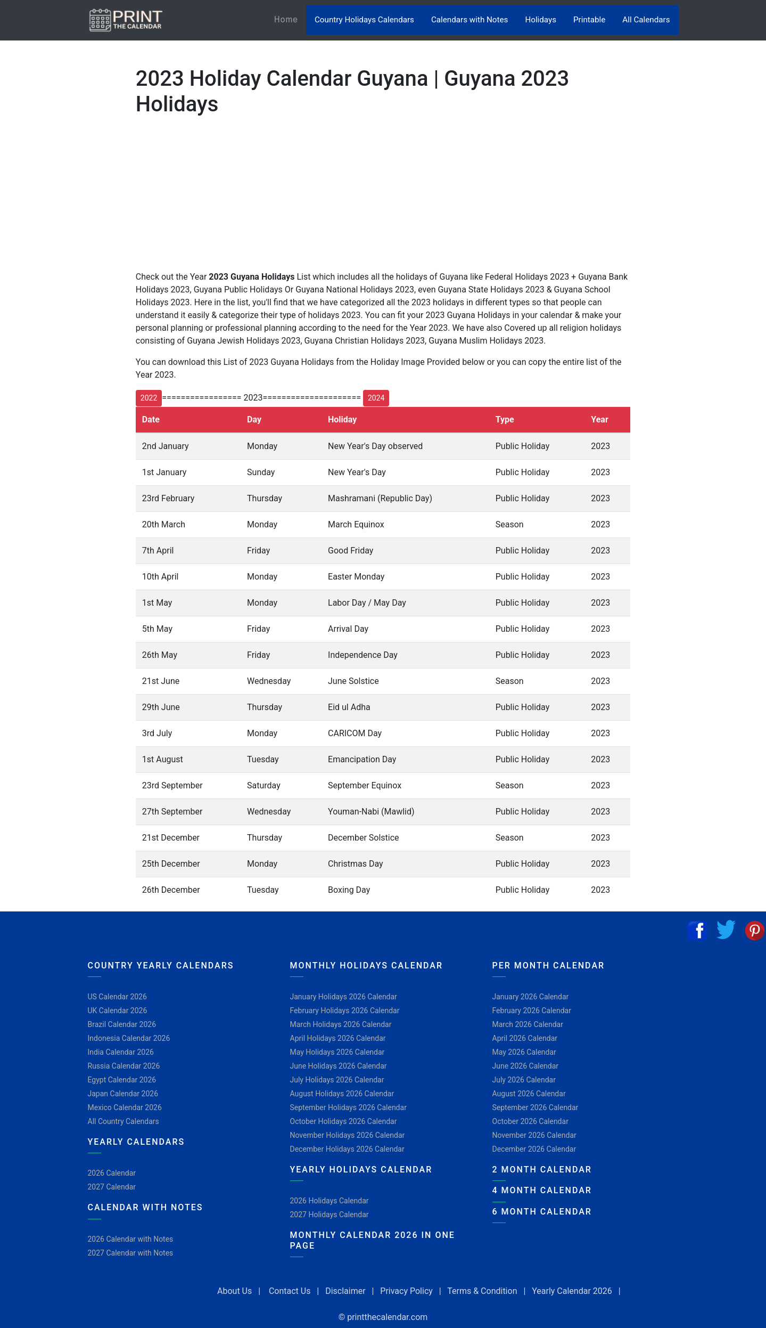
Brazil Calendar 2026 (122, 1024)
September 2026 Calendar (535, 1107)
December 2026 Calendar (534, 1149)
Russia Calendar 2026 (124, 1066)
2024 (376, 398)
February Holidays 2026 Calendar (345, 1010)
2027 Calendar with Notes (131, 1253)
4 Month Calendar (542, 1190)
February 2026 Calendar (531, 1010)
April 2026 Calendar (525, 1038)
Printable (589, 20)
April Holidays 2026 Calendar (338, 1038)
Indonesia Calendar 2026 (129, 1038)
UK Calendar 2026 (117, 1010)
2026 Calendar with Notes (131, 1239)
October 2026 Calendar (530, 1121)
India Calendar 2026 (121, 1052)
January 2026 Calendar (530, 996)
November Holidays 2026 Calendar (347, 1135)
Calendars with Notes (469, 20)
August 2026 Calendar (529, 1093)
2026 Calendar (112, 1173)
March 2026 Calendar (527, 1024)
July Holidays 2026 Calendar (337, 1080)
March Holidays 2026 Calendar (341, 1024)
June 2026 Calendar (525, 1066)
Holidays (540, 20)
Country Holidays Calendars (364, 20)
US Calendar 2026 (117, 996)
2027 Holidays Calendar (329, 1214)
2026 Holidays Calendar (329, 1200)
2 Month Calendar (542, 1169)
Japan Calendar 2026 (123, 1093)
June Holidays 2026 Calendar (338, 1066)
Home (290, 19)
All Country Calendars (123, 1121)
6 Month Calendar (542, 1212)
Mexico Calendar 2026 (125, 1107)
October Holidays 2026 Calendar (343, 1121)
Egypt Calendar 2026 (122, 1080)
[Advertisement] (61, 345)
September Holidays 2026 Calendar (348, 1107)
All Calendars (646, 20)
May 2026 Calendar (524, 1052)
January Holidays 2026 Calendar (343, 996)
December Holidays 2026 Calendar (347, 1149)
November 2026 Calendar (534, 1135)
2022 (149, 398)
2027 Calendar (112, 1187)
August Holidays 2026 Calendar (342, 1093)
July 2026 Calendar (524, 1080)
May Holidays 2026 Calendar (337, 1052)
